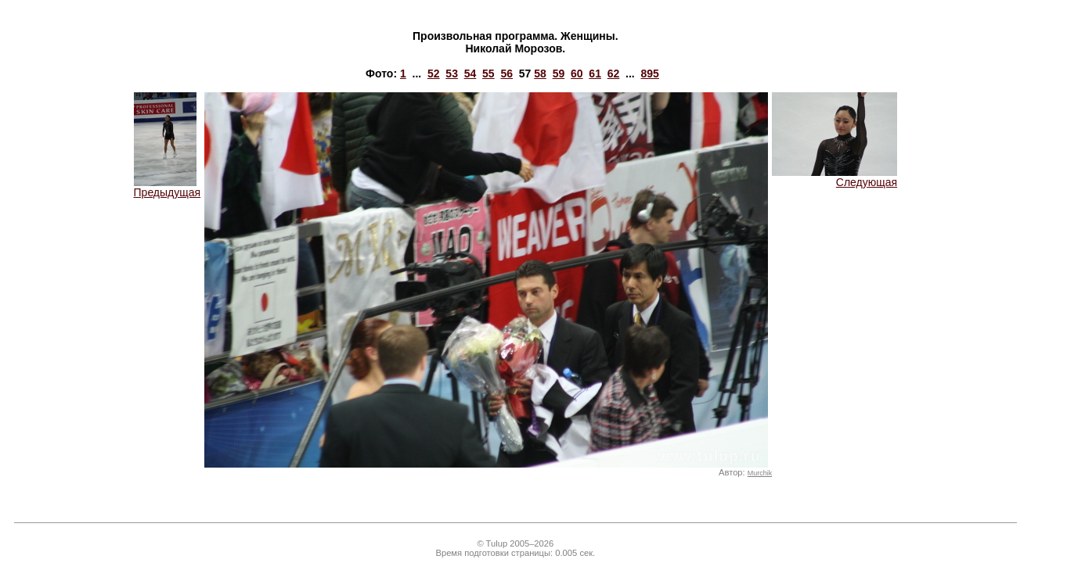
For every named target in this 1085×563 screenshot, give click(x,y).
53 (451, 73)
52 (433, 73)
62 (613, 73)
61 (595, 73)
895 (650, 73)
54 (470, 73)
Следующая (834, 177)
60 (577, 73)
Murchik (760, 473)
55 (488, 73)
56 (506, 73)
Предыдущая (167, 187)
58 (540, 73)
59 (559, 73)
